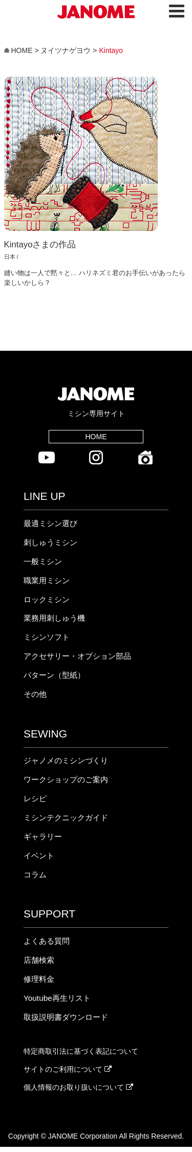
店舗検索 (39, 960)
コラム (35, 874)
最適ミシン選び (50, 523)
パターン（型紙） (54, 675)
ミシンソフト (47, 637)
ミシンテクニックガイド (66, 817)
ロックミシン (47, 599)
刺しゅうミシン (50, 542)
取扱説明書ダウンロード (66, 1017)
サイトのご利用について (68, 1069)
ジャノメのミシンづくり (66, 760)
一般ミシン (43, 561)
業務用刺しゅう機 (54, 618)
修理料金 (39, 979)
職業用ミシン (47, 580)
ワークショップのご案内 (66, 779)
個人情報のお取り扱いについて (78, 1087)
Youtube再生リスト (57, 998)
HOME (95, 437)
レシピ (35, 798)
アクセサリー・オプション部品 (77, 656)
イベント (39, 855)
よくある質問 (47, 941)
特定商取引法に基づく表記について (81, 1051)
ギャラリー (43, 836)
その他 (35, 694)
